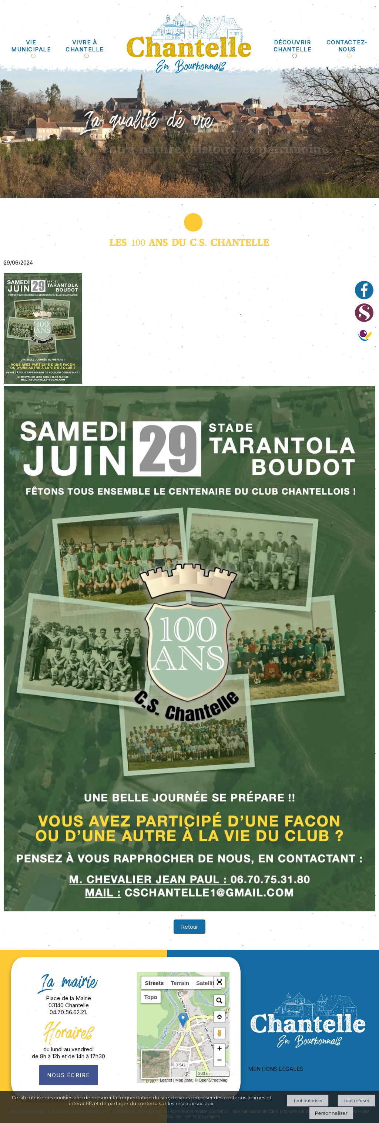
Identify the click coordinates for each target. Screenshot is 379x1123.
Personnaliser (331, 1113)
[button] (219, 982)
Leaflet (166, 1080)
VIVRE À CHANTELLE (85, 46)
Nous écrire (68, 1075)
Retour (189, 926)
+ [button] (219, 1049)
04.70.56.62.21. (68, 1012)
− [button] (219, 1060)
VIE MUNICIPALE (31, 46)
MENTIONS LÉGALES (275, 1068)
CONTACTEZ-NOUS (347, 46)
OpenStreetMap (213, 1080)
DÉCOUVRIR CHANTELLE (293, 46)
